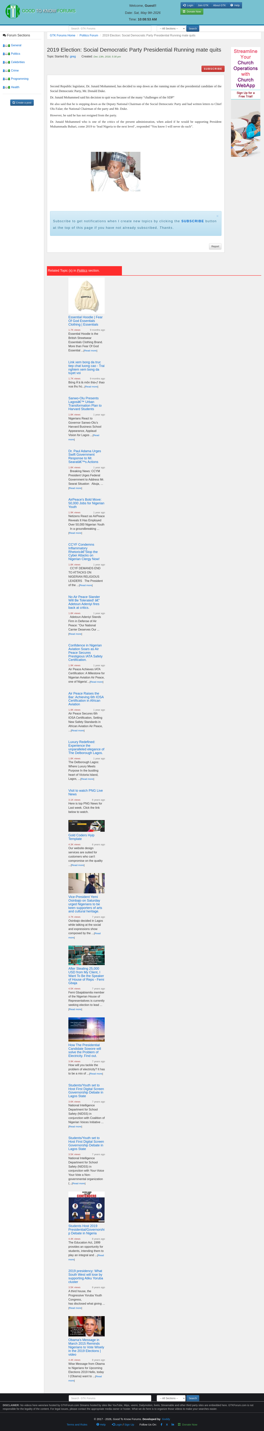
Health (11, 87)
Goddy (166, 1419)
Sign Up (129, 1424)
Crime (11, 70)
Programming (15, 78)
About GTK (219, 5)
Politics (11, 53)
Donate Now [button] (192, 11)
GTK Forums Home (62, 35)
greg (73, 56)
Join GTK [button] (203, 5)
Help (235, 5)
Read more (90, 350)
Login (117, 1424)
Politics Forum (89, 35)
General (12, 45)
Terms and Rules (77, 1424)
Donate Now (187, 1424)
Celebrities (14, 62)
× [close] (217, 216)
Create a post (22, 102)
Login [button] (188, 5)
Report (215, 246)
